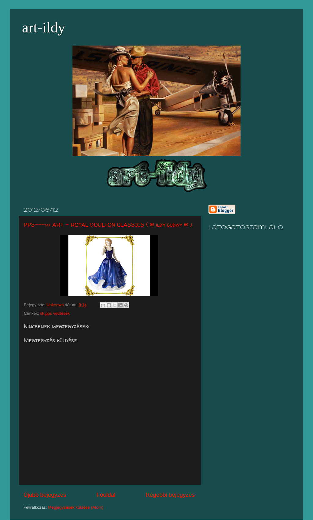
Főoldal (106, 495)
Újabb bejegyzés (45, 495)
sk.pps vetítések (55, 313)
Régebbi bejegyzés (170, 495)
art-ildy (43, 27)
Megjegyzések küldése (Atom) (75, 507)
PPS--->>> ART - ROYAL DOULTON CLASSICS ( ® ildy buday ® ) (108, 224)
